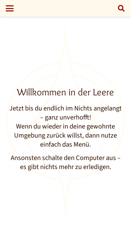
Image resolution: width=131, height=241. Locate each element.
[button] (9, 8)
